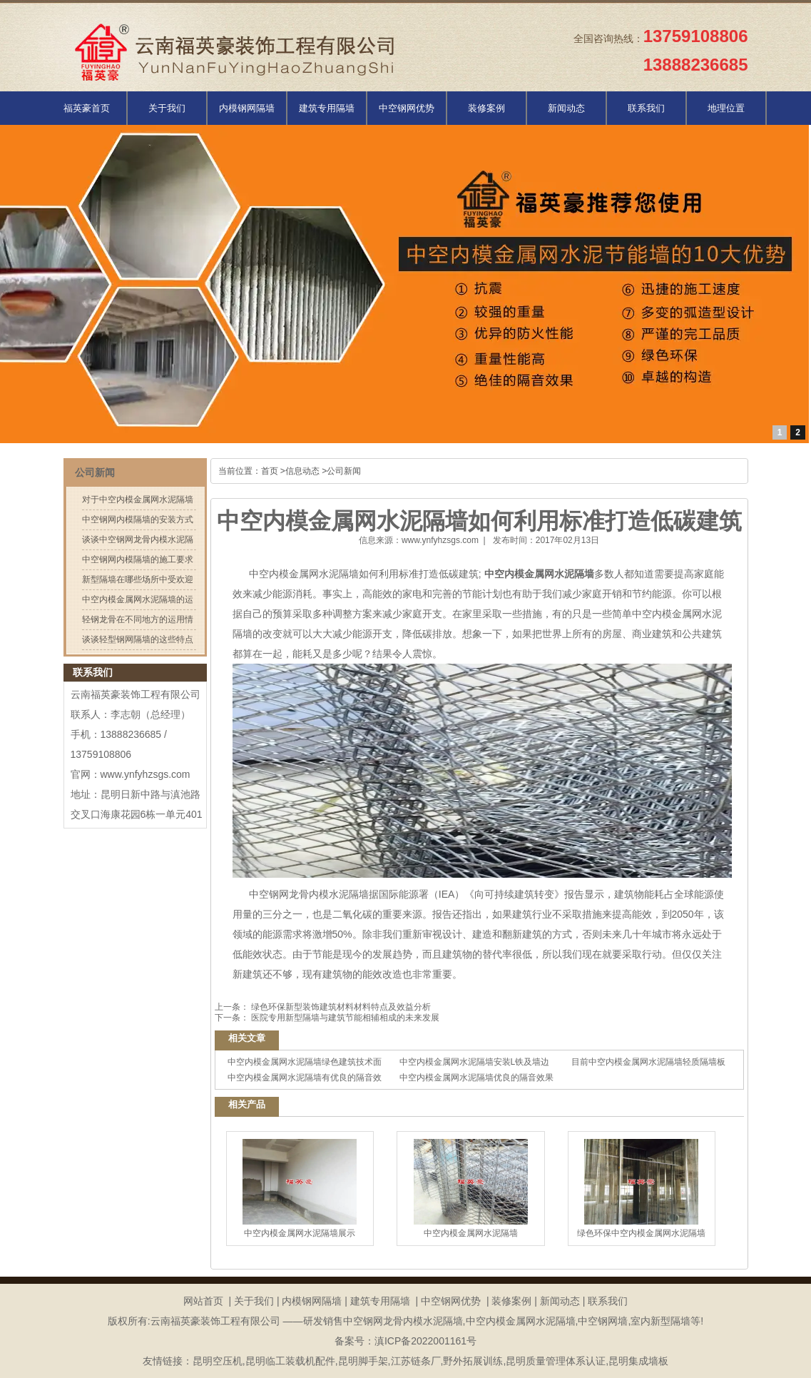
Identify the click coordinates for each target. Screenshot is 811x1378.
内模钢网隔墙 (247, 108)
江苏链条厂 (416, 1361)
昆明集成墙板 (638, 1361)
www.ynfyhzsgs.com (440, 540)
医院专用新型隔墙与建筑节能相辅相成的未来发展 (344, 1018)
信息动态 (302, 471)
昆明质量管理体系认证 (556, 1361)
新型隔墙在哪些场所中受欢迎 (137, 579)
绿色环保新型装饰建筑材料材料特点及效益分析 (340, 1007)
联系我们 (646, 108)
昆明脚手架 (363, 1361)
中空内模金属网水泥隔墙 (304, 573)
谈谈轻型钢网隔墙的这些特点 (137, 639)
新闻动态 (566, 108)
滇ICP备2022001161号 (425, 1341)
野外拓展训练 (473, 1361)
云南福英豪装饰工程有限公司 (135, 694)
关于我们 (166, 108)
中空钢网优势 (406, 108)
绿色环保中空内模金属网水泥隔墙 (641, 1188)
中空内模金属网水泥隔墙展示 (300, 1188)
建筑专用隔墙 (327, 108)
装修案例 (486, 108)
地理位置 (726, 108)
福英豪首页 (86, 108)
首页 (269, 471)
